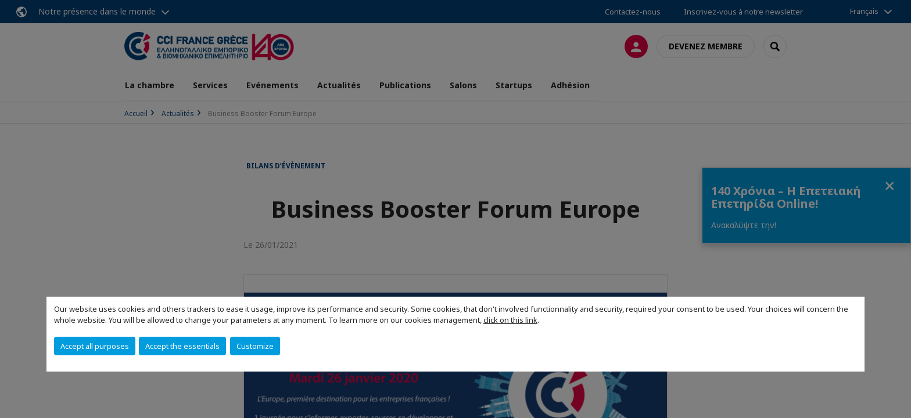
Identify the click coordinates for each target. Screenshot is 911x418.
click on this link (510, 320)
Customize (255, 346)
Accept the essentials (182, 346)
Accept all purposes (94, 346)
